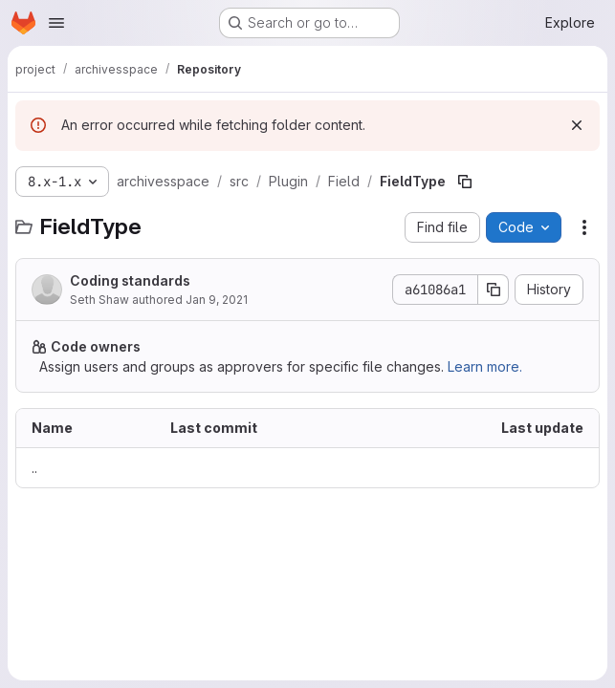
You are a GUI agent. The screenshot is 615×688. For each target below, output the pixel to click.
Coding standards (130, 280)
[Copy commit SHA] (493, 289)
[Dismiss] (576, 125)
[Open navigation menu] (56, 23)
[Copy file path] (465, 181)
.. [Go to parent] (34, 468)
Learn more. (485, 366)
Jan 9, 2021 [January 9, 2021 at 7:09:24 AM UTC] (217, 299)
